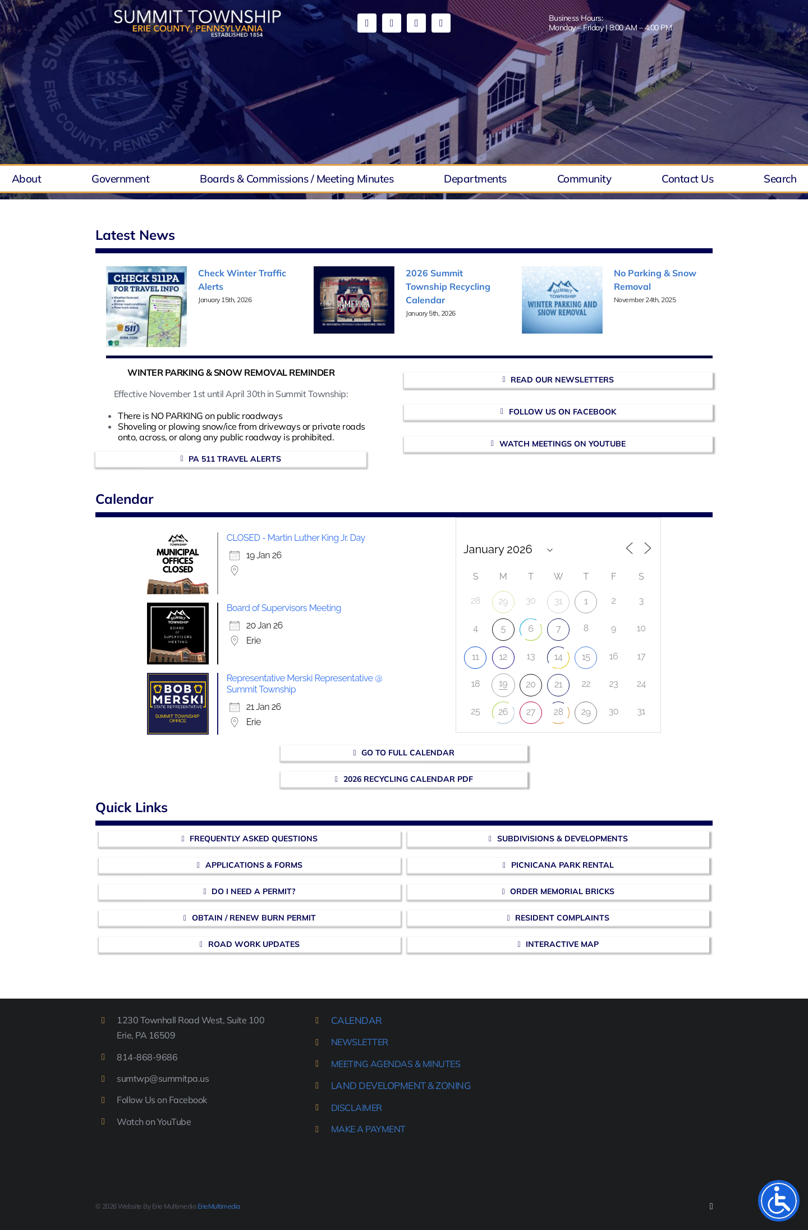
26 (503, 712)
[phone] (441, 23)
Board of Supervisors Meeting (284, 608)
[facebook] (367, 23)
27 (530, 712)
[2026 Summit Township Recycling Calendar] (354, 300)
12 (503, 657)
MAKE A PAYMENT (368, 1129)
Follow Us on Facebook (162, 1099)
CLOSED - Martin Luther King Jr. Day (296, 537)
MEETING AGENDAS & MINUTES (396, 1063)
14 (558, 657)
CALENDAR (356, 1020)
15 (586, 657)
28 (558, 712)
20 (530, 684)
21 (558, 684)
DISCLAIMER (356, 1107)
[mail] (416, 23)
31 (558, 601)
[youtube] (391, 23)
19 (503, 683)
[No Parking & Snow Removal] (562, 300)
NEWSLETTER (359, 1041)
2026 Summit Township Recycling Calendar (448, 286)
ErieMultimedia (219, 1206)
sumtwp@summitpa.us (163, 1078)
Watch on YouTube (154, 1121)
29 (503, 601)
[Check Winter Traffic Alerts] (146, 306)
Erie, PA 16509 (146, 1035)
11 (475, 657)
